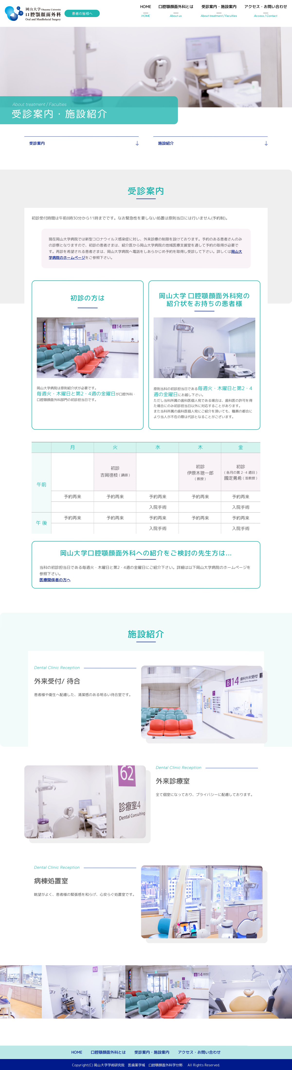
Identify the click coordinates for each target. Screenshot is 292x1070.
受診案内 (37, 143)
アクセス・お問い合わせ (265, 11)
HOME (145, 11)
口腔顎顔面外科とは (175, 11)
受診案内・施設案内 (219, 11)
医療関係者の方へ (55, 580)
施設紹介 (166, 143)
